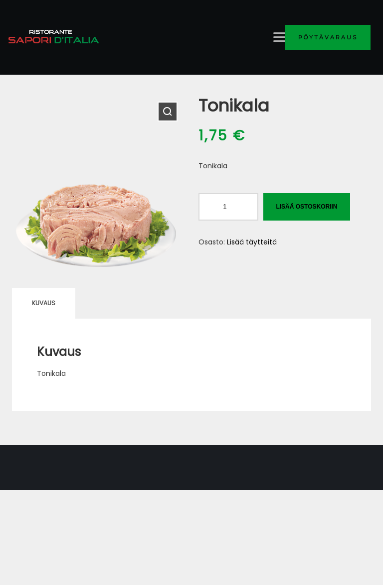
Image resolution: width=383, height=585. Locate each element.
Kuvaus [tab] (43, 303)
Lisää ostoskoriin (306, 206)
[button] (168, 111)
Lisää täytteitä (252, 242)
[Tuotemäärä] (228, 207)
